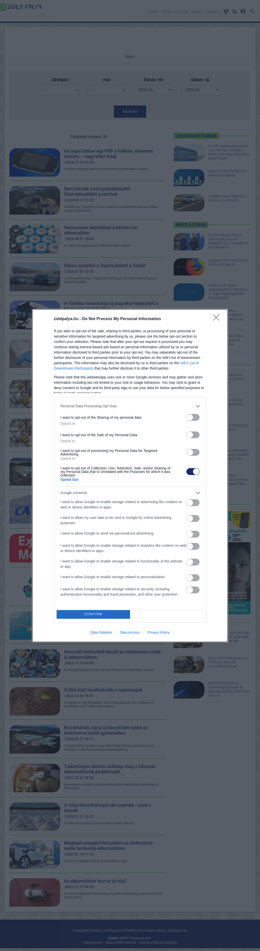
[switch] (193, 417)
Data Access (130, 632)
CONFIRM (93, 614)
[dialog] (130, 475)
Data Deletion (101, 632)
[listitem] (130, 406)
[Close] (218, 319)
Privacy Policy (159, 632)
